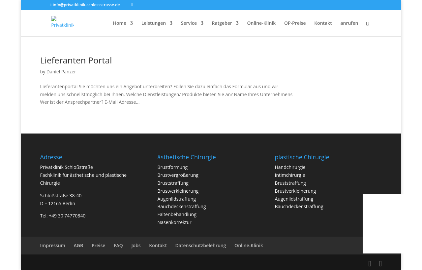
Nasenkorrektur (175, 222)
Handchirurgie (290, 167)
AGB (78, 245)
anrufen (349, 23)
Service (189, 23)
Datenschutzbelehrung (200, 245)
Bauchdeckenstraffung (182, 206)
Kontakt (323, 23)
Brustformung (173, 167)
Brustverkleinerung (178, 191)
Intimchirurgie (290, 175)
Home (120, 23)
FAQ (118, 245)
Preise (99, 245)
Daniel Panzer (61, 71)
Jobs (135, 245)
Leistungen (153, 23)
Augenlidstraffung (177, 199)
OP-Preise (295, 23)
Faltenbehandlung (177, 214)
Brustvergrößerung (178, 175)
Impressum (52, 245)
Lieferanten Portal (76, 60)
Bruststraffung (173, 183)
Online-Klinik (261, 23)
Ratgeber (222, 23)
